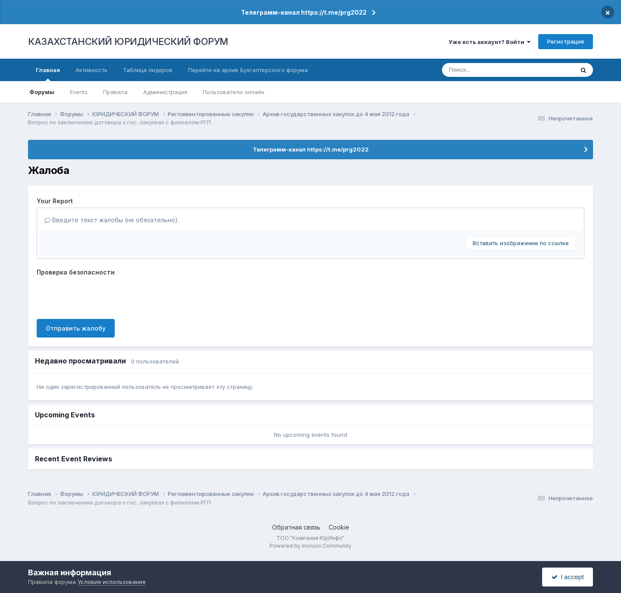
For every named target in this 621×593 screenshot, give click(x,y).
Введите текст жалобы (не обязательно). (111, 220)
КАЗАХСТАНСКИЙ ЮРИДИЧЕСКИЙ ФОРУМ (128, 41)
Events (79, 91)
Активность (91, 69)
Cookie (339, 527)
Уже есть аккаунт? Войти (489, 41)
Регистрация (565, 41)
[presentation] (102, 295)
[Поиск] (492, 70)
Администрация (165, 91)
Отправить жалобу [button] (76, 328)
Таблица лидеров (147, 69)
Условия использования (111, 581)
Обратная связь (296, 527)
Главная (48, 73)
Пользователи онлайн (233, 91)
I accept (568, 576)
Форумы (41, 91)
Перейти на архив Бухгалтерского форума (248, 69)
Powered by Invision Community (310, 546)
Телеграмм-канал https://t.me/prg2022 (304, 12)
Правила (115, 91)
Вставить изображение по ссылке (521, 243)
